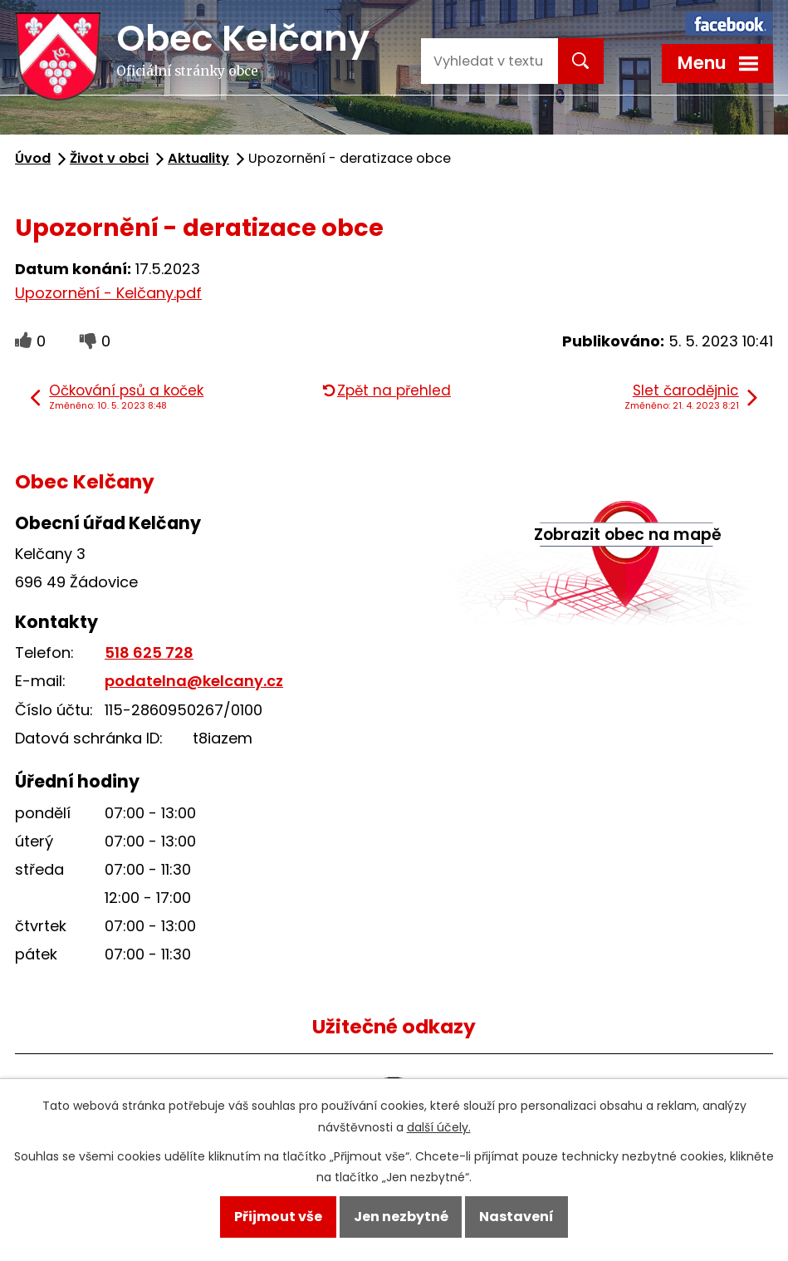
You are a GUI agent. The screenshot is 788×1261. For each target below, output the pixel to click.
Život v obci (109, 158)
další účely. (439, 1127)
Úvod (33, 158)
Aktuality (198, 158)
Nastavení (516, 1216)
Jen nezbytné (401, 1216)
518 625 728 (149, 652)
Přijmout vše (278, 1216)
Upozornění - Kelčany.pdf (108, 292)
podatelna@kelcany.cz (194, 680)
